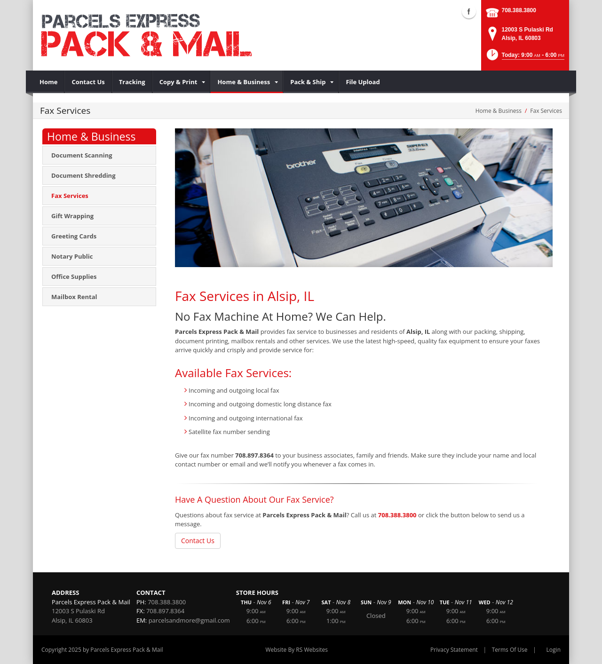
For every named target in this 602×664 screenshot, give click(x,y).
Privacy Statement (454, 650)
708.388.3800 (519, 10)
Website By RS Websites (296, 650)
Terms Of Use (510, 650)
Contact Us (197, 540)
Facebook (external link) (469, 11)
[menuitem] (48, 82)
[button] (524, 57)
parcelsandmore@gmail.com (189, 620)
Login (554, 650)
